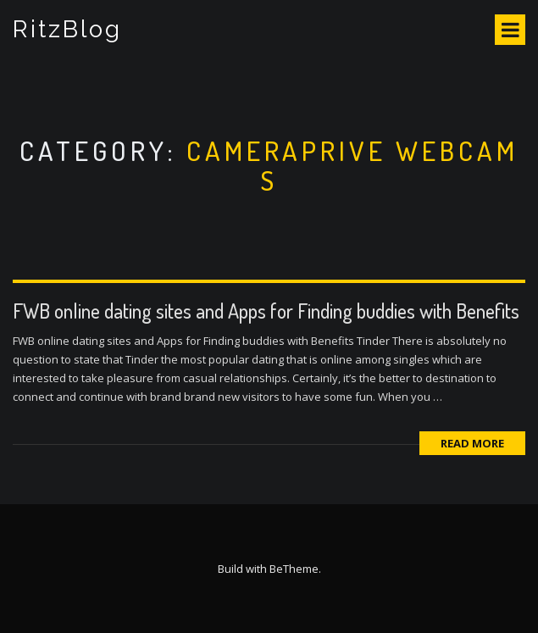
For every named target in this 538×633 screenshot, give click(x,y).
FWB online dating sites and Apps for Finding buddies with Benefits (266, 310)
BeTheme (294, 568)
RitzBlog (67, 29)
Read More (472, 443)
